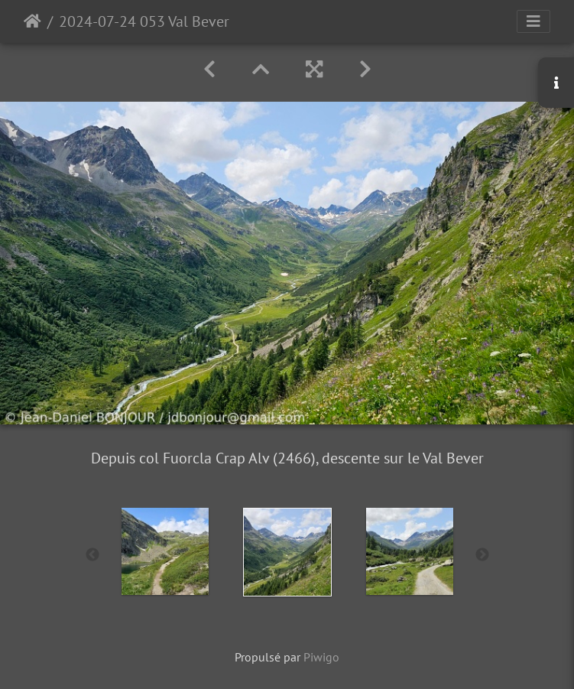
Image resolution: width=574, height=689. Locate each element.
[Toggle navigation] (533, 21)
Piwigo (321, 657)
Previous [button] (92, 555)
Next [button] (482, 555)
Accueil (32, 21)
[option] (165, 551)
